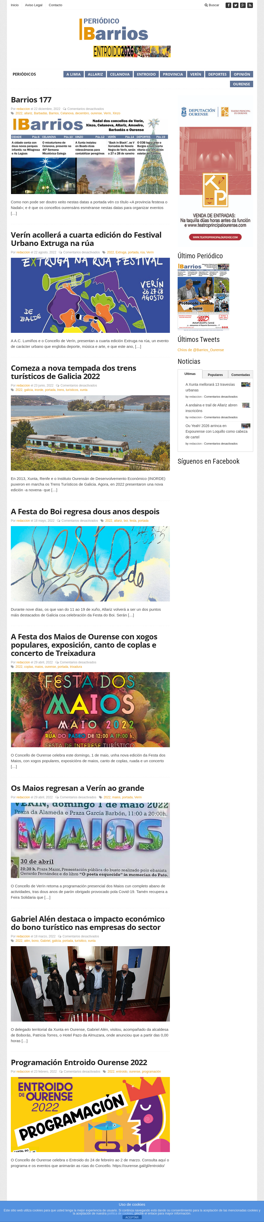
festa (133, 520)
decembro (82, 113)
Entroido (146, 74)
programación (151, 1071)
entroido (121, 1071)
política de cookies (120, 1213)
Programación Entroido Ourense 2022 (79, 1062)
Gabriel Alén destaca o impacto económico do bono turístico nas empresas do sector (88, 922)
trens (60, 390)
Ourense (241, 84)
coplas (28, 667)
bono (35, 941)
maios (39, 667)
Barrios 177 (31, 99)
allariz (28, 113)
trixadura (76, 667)
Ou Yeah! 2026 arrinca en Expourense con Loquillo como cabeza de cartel (217, 431)
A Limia (74, 74)
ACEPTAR (131, 1217)
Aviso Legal (33, 5)
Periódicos (24, 74)
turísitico (80, 941)
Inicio (15, 5)
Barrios (54, 113)
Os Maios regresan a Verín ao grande (77, 788)
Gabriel (45, 941)
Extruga (121, 252)
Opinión (242, 74)
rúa (142, 252)
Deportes (217, 74)
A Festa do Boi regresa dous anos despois (85, 511)
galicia (28, 390)
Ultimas (189, 374)
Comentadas (241, 375)
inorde (39, 390)
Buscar (212, 5)
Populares (215, 375)
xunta (83, 390)
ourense (96, 113)
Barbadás (40, 113)
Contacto (55, 5)
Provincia (173, 74)
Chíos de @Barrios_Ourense (201, 350)
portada (133, 252)
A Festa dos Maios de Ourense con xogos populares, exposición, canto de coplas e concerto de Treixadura (84, 644)
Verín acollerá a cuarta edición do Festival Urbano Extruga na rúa (86, 238)
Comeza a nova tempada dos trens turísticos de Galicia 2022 (73, 372)
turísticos (72, 390)
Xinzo (116, 113)
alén (27, 941)
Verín (195, 74)
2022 (18, 113)
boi (126, 520)
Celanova (120, 74)
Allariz (95, 74)
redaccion (23, 109)
